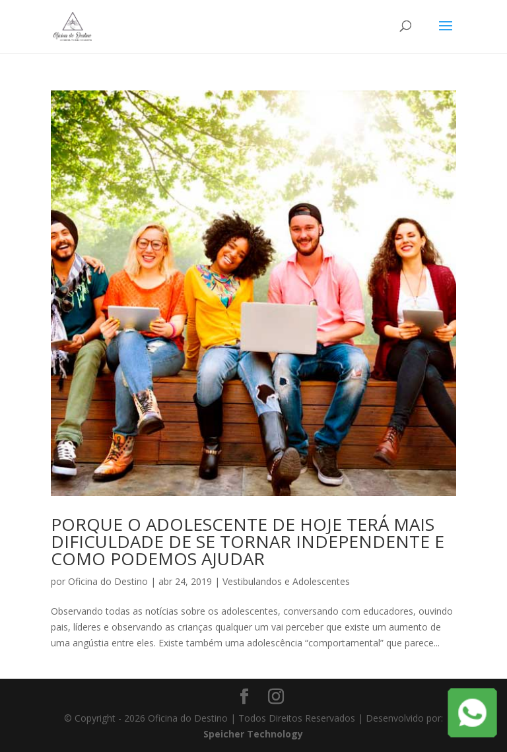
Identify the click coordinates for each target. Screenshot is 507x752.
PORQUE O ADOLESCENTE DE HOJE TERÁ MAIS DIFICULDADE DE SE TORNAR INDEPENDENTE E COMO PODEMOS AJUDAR (247, 541)
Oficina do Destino (108, 581)
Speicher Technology (253, 734)
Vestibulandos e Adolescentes (286, 581)
